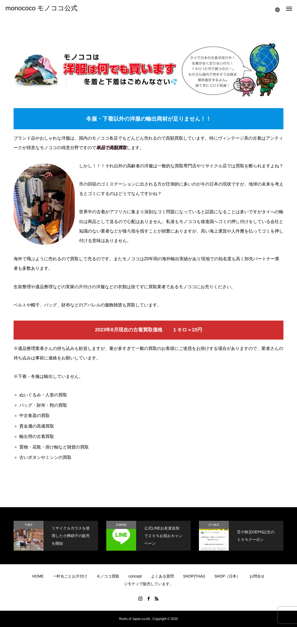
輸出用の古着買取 (36, 436)
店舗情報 (121, 524)
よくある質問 (162, 576)
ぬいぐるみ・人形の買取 (43, 395)
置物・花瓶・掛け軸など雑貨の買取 (54, 447)
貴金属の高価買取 (36, 426)
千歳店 (28, 524)
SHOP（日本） (227, 576)
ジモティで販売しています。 (148, 584)
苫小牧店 (213, 524)
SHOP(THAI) (194, 576)
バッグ (50, 305)
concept (135, 576)
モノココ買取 (107, 576)
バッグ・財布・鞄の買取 (43, 405)
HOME (38, 576)
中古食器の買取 (34, 415)
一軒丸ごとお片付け (70, 576)
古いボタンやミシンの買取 (45, 457)
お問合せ (257, 576)
